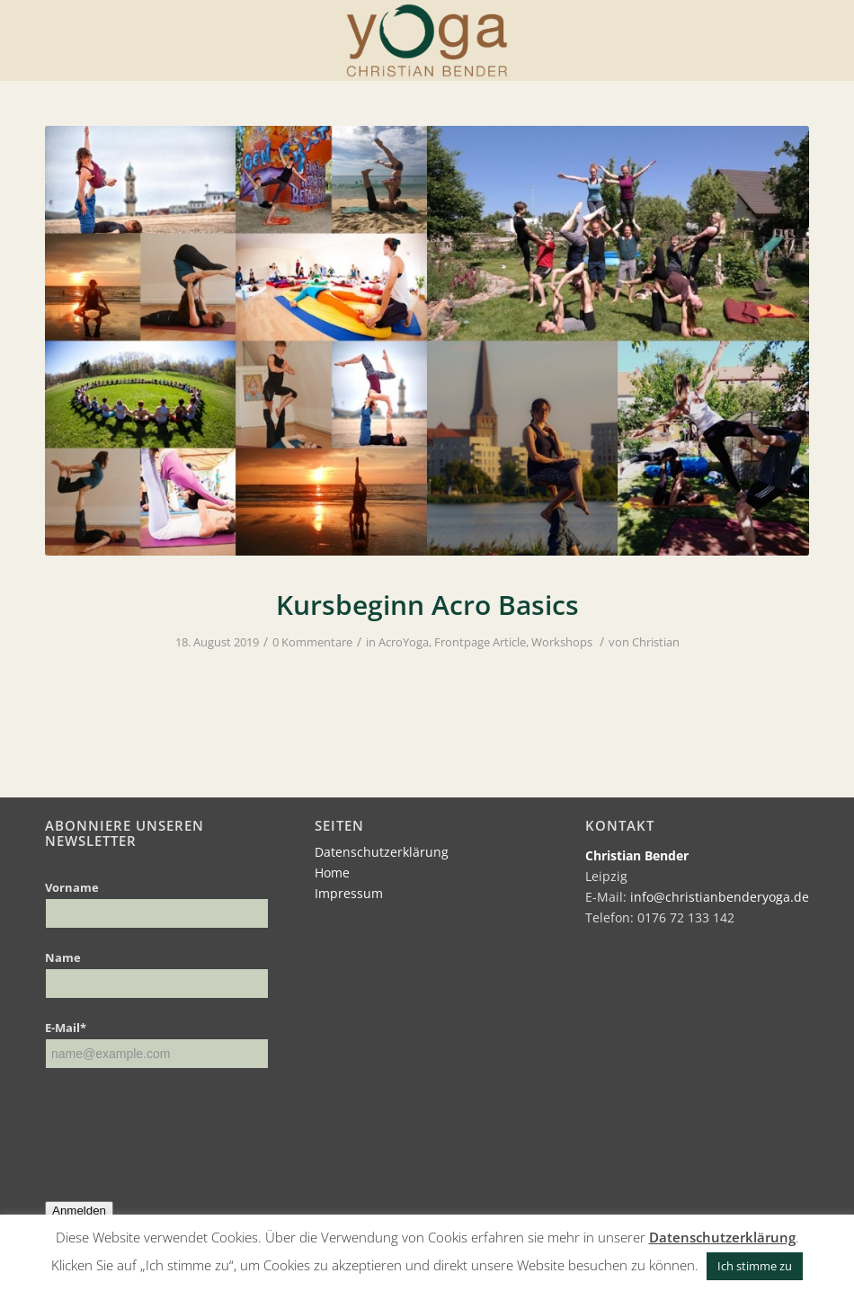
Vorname (72, 887)
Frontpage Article (480, 642)
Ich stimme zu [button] (754, 1266)
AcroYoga (403, 642)
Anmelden (79, 1210)
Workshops (561, 642)
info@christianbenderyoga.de (719, 896)
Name (63, 957)
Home (332, 872)
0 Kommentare (312, 642)
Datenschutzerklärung (382, 851)
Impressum (349, 893)
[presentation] (181, 1122)
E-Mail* (65, 1027)
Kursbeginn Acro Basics (427, 604)
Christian (656, 642)
